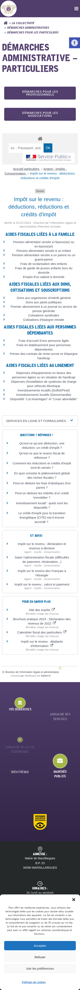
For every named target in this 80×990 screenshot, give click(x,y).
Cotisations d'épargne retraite (43, 319)
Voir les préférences (40, 968)
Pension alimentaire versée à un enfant (43, 250)
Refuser (40, 957)
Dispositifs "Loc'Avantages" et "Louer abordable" (43, 399)
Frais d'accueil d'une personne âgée (43, 340)
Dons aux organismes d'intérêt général (43, 298)
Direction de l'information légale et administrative (32, 672)
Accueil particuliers (26, 169)
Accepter (40, 945)
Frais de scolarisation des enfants (43, 264)
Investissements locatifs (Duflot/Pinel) (44, 390)
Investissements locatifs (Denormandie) (43, 394)
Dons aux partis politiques (44, 302)
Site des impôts (42, 610)
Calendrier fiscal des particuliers (42, 632)
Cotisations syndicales (43, 315)
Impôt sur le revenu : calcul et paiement (41, 584)
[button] (74, 42)
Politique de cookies (34, 982)
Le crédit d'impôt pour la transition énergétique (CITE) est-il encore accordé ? (42, 517)
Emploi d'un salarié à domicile (44, 277)
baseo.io (45, 675)
